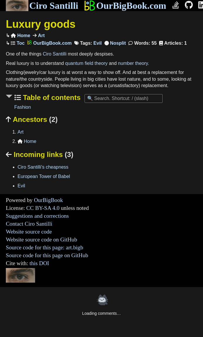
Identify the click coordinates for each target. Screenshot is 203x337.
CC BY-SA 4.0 (43, 208)
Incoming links (39, 154)
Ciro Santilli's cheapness (43, 167)
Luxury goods (40, 24)
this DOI (39, 263)
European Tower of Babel (44, 176)
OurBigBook (48, 200)
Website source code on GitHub (41, 239)
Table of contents (51, 97)
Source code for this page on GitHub (47, 255)
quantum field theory (86, 63)
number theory (133, 63)
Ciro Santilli (42, 5)
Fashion (22, 107)
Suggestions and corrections (37, 216)
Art (41, 35)
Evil (97, 43)
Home (20, 35)
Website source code (29, 232)
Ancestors (32, 119)
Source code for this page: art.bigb (44, 247)
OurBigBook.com (125, 5)
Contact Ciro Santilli (29, 224)
